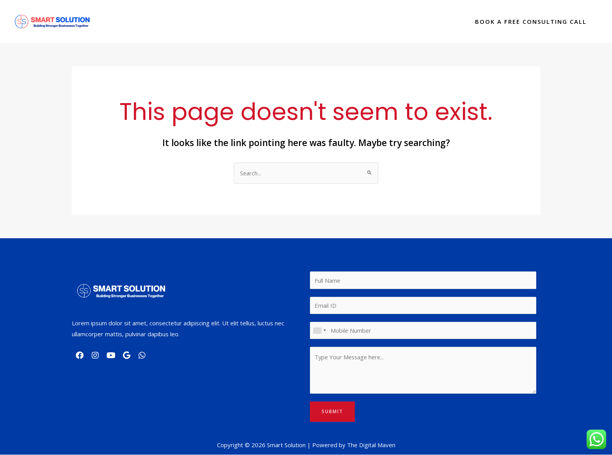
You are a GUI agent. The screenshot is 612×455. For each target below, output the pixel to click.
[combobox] (319, 330)
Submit (332, 412)
